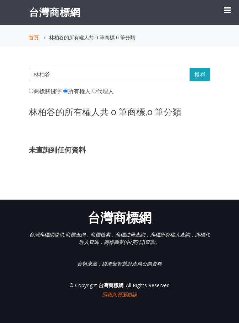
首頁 (34, 37)
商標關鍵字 (45, 91)
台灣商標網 (54, 12)
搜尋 (200, 74)
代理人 (103, 91)
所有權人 (77, 91)
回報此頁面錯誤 (119, 294)
